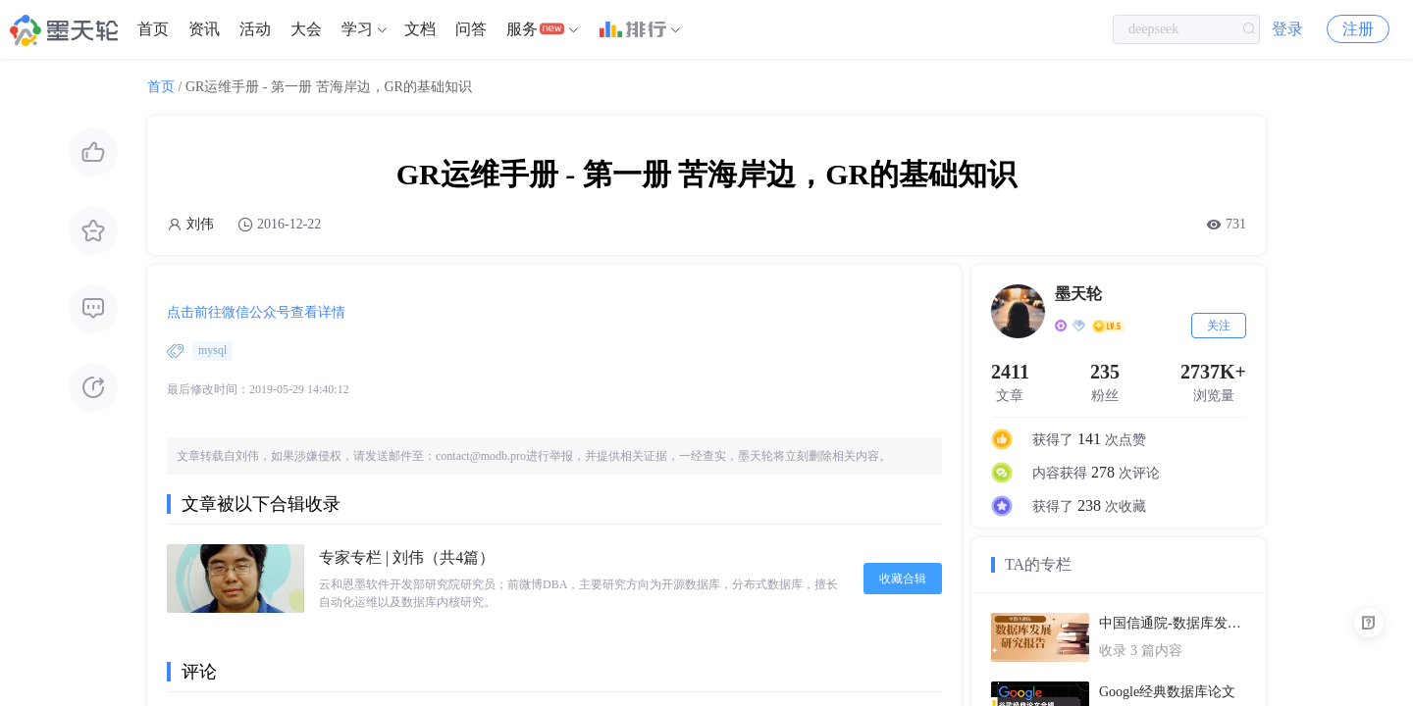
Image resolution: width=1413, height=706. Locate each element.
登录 (1287, 29)
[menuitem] (153, 29)
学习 (357, 29)
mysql (212, 350)
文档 (420, 29)
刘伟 (200, 224)
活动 (255, 29)
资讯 (204, 29)
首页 (153, 29)
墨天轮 (1078, 293)
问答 (471, 29)
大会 (306, 29)
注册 (1358, 29)
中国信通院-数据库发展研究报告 (1172, 623)
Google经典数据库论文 (1167, 691)
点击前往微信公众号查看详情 (256, 312)
